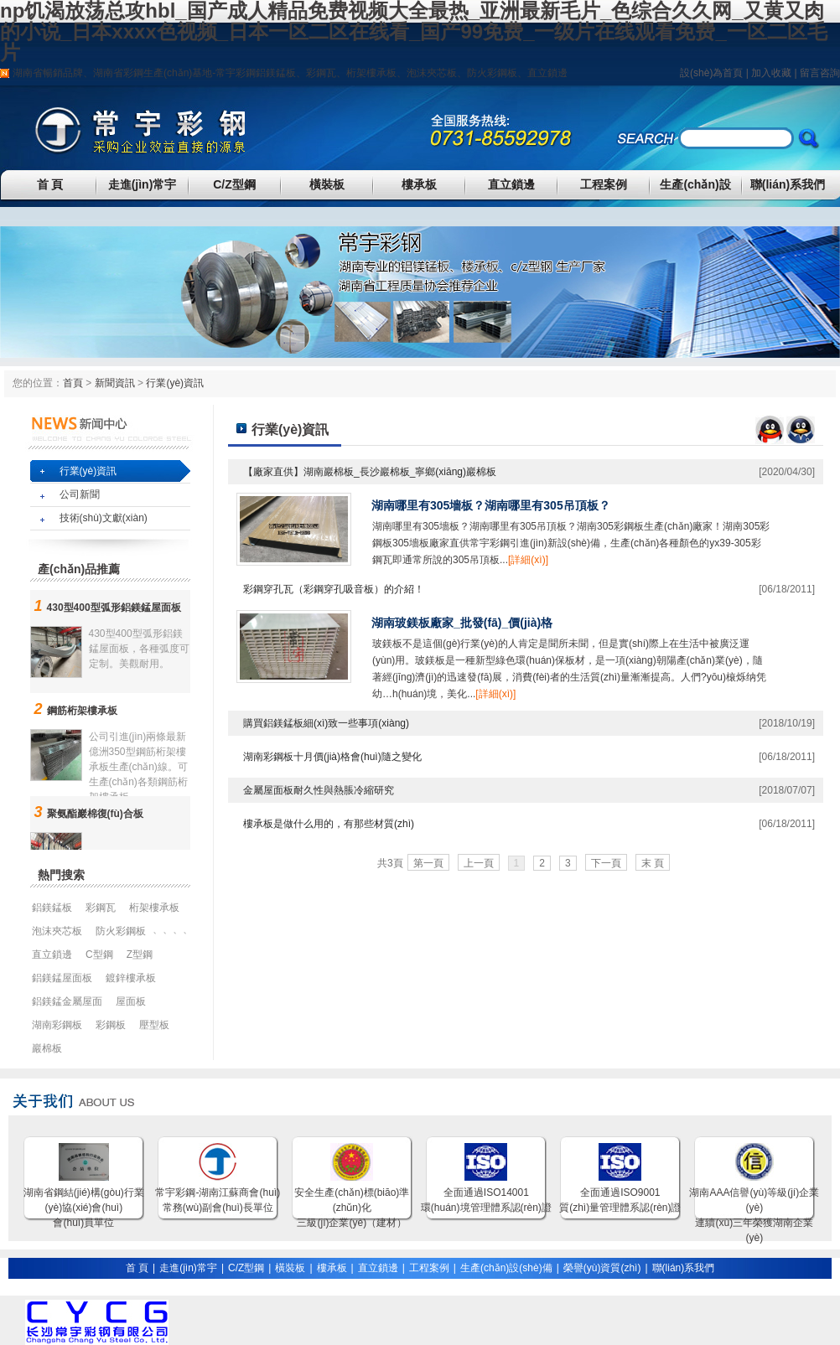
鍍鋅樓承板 (131, 978)
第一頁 (428, 863)
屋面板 (131, 1001)
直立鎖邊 (547, 73)
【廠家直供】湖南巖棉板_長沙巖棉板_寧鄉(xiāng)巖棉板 (369, 472)
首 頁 (50, 184)
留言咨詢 (820, 73)
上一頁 (479, 863)
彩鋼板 (111, 1025)
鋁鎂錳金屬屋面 (67, 1001)
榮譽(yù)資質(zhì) (602, 1268)
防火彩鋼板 (492, 73)
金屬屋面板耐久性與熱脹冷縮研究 (318, 790)
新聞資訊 (115, 383)
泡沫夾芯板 (432, 73)
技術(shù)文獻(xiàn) (104, 518)
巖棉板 (47, 1048)
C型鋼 (99, 954)
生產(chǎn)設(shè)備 (506, 1268)
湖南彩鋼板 (57, 1025)
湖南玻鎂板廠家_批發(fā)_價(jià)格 (461, 622)
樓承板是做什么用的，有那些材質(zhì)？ (328, 824)
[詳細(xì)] (528, 560)
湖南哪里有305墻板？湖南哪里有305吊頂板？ (490, 505)
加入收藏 (771, 73)
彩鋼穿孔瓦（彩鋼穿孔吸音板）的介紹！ (333, 589)
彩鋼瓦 (321, 73)
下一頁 (606, 863)
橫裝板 (327, 184)
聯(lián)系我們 (787, 184)
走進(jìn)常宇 (142, 184)
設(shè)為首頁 (711, 73)
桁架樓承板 (371, 73)
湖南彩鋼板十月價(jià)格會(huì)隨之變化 (332, 757)
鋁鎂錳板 (276, 73)
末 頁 (652, 863)
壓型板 (154, 1025)
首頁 (73, 383)
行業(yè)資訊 (175, 383)
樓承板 (419, 184)
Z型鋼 (140, 954)
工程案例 (603, 184)
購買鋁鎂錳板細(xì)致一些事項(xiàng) (326, 723)
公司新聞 (80, 494)
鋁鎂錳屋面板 (62, 978)
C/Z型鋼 (234, 184)
